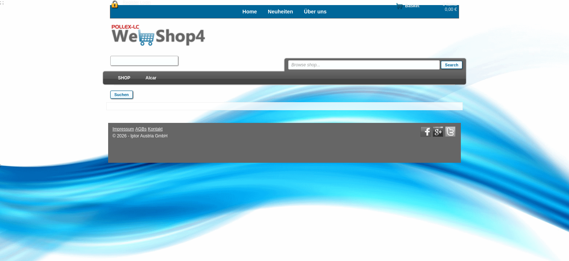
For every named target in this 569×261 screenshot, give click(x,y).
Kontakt (155, 129)
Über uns (315, 11)
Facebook (426, 132)
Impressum (123, 129)
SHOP (124, 77)
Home (249, 11)
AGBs (141, 129)
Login (145, 2)
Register (131, 2)
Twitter (450, 132)
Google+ (438, 132)
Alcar (151, 77)
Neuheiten (280, 11)
